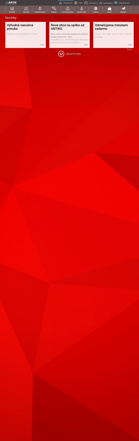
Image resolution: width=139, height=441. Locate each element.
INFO (42, 424)
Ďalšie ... (130, 428)
